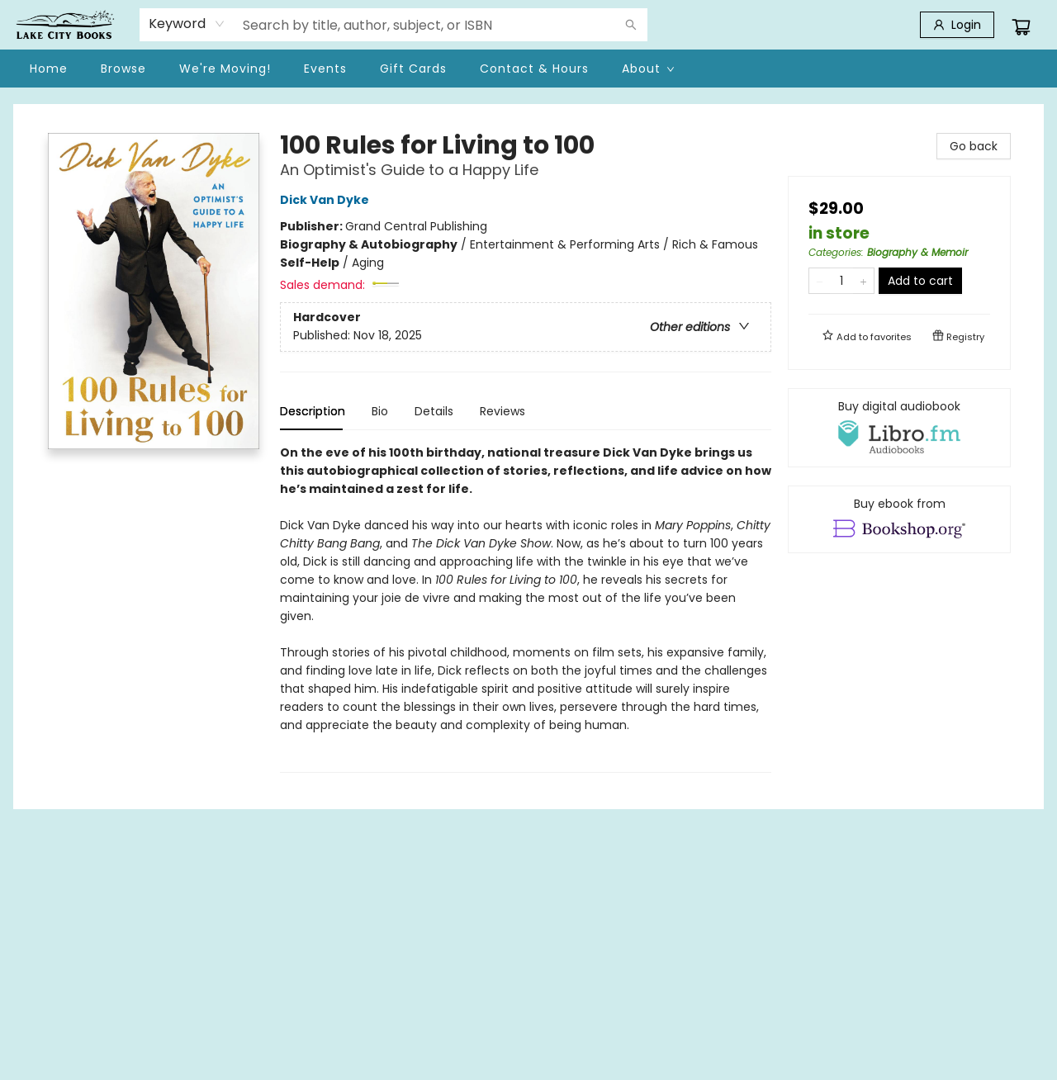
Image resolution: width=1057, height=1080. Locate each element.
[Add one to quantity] (863, 281)
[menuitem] (48, 69)
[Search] (630, 24)
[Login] (957, 25)
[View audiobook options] (899, 427)
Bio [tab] (380, 411)
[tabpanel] (525, 608)
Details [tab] (434, 411)
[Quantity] (841, 281)
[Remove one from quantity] (819, 281)
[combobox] (187, 24)
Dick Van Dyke (327, 200)
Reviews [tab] (502, 411)
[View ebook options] (899, 519)
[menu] (528, 69)
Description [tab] (312, 411)
